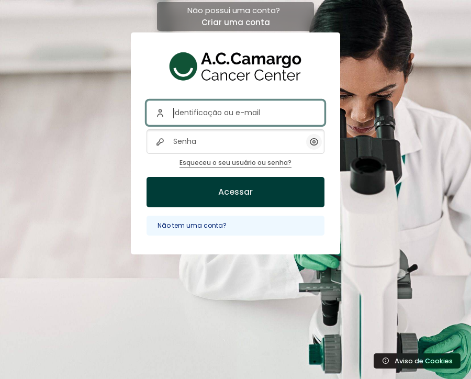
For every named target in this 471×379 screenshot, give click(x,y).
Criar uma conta (235, 22)
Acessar (235, 192)
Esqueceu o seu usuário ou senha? (235, 162)
